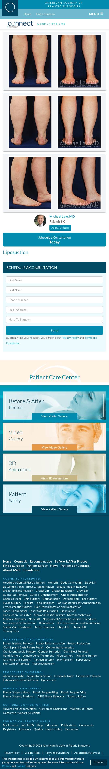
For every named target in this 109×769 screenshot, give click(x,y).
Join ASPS (27, 725)
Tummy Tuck (11, 631)
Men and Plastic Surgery (49, 615)
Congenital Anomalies (60, 647)
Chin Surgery (32, 598)
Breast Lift (42, 590)
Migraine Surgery (86, 655)
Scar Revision (65, 659)
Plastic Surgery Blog (45, 692)
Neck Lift (34, 619)
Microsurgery (65, 655)
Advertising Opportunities (20, 708)
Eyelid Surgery (12, 602)
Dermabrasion (51, 598)
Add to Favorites (60, 227)
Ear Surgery (89, 598)
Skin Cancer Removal (16, 663)
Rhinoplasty (46, 623)
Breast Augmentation (40, 586)
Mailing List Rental (81, 708)
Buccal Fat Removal (15, 594)
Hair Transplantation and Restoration (57, 606)
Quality (38, 729)
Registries (9, 729)
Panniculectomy (44, 659)
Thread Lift (79, 627)
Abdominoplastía (13, 676)
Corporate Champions (53, 708)
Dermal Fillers (71, 598)
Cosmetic (20, 561)
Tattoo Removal (44, 627)
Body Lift (90, 582)
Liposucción (48, 680)
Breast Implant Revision (18, 590)
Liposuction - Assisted (17, 615)
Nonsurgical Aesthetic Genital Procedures (69, 619)
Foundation (31, 570)
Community (86, 725)
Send (55, 330)
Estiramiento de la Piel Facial (20, 680)
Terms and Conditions (57, 752)
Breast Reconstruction (50, 643)
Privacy (6, 766)
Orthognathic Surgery (17, 659)
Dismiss (99, 762)
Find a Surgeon (45, 14)
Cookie (20, 766)
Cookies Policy (33, 752)
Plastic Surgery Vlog (73, 692)
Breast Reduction (63, 590)
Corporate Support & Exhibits (22, 712)
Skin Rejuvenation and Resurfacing (78, 623)
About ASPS (11, 570)
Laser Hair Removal (15, 610)
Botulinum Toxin (13, 586)
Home (27, 14)
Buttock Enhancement (44, 594)
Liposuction (68, 610)
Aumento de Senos (39, 676)
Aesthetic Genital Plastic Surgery (24, 582)
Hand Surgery (11, 655)
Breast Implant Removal (72, 586)
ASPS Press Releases (51, 696)
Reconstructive (41, 561)
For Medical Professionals (26, 721)
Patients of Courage (75, 565)
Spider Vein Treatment (17, 627)
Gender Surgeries (49, 651)
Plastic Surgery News (16, 692)
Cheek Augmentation (75, 594)
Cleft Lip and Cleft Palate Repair (23, 647)
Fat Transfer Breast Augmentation (79, 602)
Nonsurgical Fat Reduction (19, 623)
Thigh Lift (63, 627)
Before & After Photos (71, 561)
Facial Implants (45, 602)
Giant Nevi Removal (75, 651)
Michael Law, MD (62, 216)
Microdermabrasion (79, 615)
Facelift (28, 602)
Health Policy (54, 729)
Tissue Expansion (43, 663)
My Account (10, 725)
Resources (71, 729)
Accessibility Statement (87, 752)
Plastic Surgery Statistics (19, 696)
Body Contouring (71, 582)
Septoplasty (83, 659)
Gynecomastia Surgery (17, 606)
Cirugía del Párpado (88, 676)
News (54, 565)
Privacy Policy (70, 337)
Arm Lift (53, 582)
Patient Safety (37, 565)
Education (52, 725)
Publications (69, 725)
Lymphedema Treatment (38, 655)
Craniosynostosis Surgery (19, 651)
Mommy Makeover (14, 619)
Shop (39, 725)
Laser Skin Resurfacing (44, 610)
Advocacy (25, 729)
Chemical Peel (12, 598)
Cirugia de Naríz (64, 676)
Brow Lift (82, 590)
